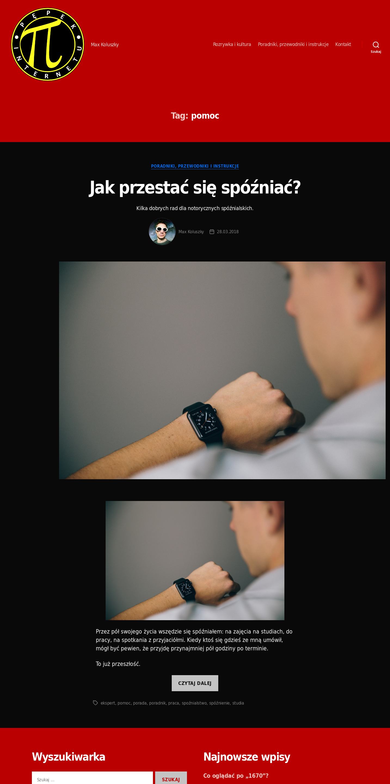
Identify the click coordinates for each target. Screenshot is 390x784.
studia (238, 703)
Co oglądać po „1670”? (236, 775)
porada (139, 703)
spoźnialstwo (194, 703)
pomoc (124, 703)
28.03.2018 (227, 231)
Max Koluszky (191, 231)
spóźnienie (219, 703)
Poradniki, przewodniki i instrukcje (293, 44)
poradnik (157, 703)
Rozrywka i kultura (232, 44)
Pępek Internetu (47, 44)
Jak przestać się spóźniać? (195, 187)
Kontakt (343, 44)
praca (173, 703)
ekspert (108, 703)
